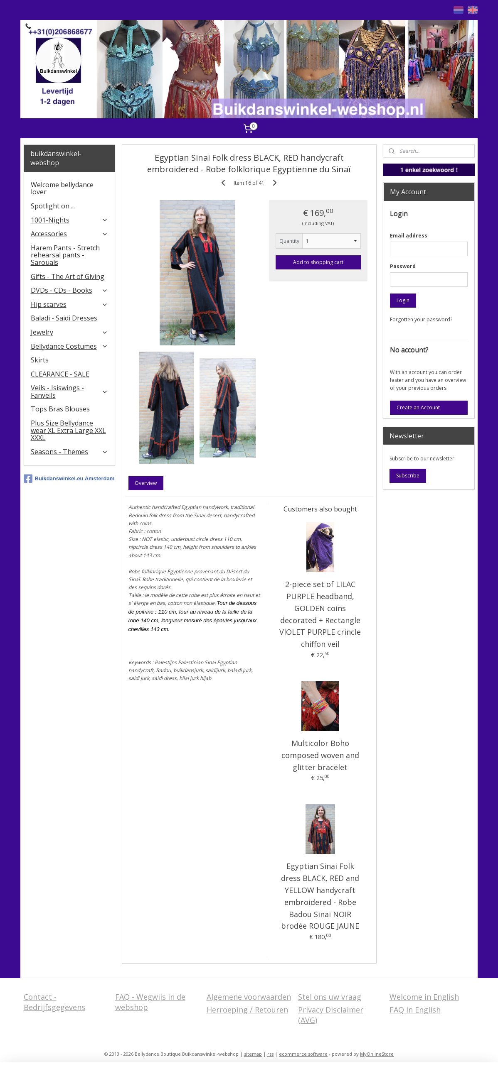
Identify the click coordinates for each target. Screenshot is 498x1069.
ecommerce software (303, 1054)
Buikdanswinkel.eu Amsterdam (69, 479)
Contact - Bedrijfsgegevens (54, 1002)
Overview (146, 483)
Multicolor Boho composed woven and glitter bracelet (320, 755)
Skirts (40, 359)
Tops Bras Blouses (60, 408)
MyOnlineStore (377, 1054)
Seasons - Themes (69, 451)
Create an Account (418, 407)
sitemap (253, 1054)
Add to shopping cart (318, 262)
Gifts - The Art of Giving (67, 276)
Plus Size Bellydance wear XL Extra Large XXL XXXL (68, 430)
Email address (408, 235)
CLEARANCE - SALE (60, 374)
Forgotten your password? (421, 319)
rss (270, 1054)
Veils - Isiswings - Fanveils (69, 391)
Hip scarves (69, 304)
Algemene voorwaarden (249, 997)
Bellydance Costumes (69, 346)
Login (403, 300)
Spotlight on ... (53, 205)
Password (403, 266)
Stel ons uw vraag (329, 997)
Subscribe (407, 475)
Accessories (69, 233)
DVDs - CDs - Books (69, 290)
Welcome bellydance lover (62, 188)
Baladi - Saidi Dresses (64, 318)
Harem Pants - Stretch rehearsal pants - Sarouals (65, 255)
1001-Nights (69, 220)
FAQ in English (415, 1010)
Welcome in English (424, 997)
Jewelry (69, 332)
